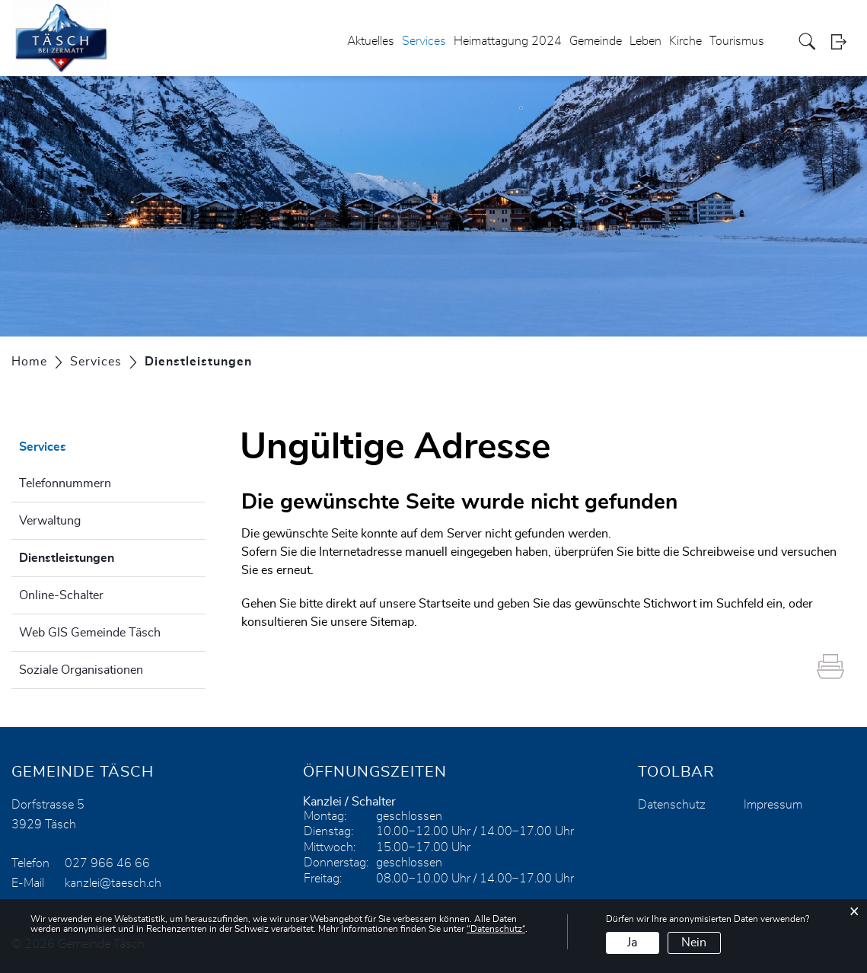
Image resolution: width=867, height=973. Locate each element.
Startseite (444, 604)
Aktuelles (370, 41)
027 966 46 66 (107, 863)
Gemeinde (595, 41)
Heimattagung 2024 (508, 41)
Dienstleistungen (104, 555)
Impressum (773, 805)
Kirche (685, 41)
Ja (632, 942)
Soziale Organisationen (81, 670)
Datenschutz (672, 805)
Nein (693, 942)
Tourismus (736, 41)
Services (424, 41)
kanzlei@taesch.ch (113, 883)
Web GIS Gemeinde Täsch (90, 633)
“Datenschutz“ (496, 928)
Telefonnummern (65, 483)
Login (843, 41)
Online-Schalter (61, 595)
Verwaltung (50, 521)
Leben (645, 41)
